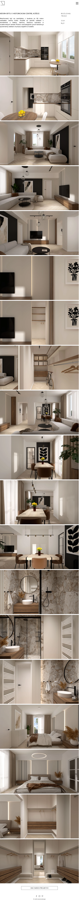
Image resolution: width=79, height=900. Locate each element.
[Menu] (77, 3)
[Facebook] (36, 896)
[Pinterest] (42, 896)
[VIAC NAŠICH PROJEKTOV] (39, 888)
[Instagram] (39, 896)
